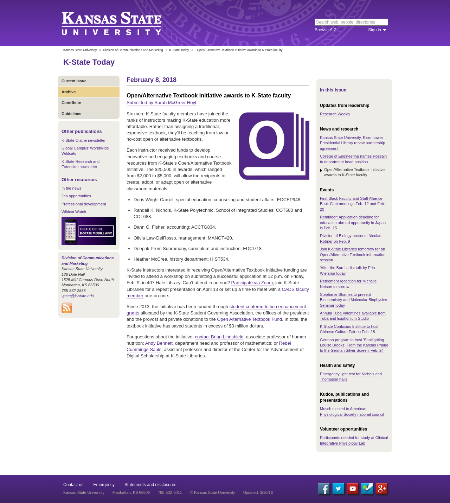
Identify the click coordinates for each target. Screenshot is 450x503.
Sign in (374, 29)
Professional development (84, 204)
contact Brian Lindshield (219, 336)
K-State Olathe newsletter (83, 140)
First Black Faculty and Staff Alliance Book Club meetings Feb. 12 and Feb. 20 (352, 203)
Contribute (71, 103)
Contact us (73, 484)
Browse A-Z (325, 29)
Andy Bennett (159, 343)
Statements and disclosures (150, 484)
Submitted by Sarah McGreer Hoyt (162, 102)
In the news (71, 188)
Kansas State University (120, 23)
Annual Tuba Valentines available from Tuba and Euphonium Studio (353, 315)
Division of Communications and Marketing (133, 50)
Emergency (104, 484)
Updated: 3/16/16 (258, 492)
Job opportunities (76, 196)
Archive (69, 92)
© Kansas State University (212, 492)
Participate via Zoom (252, 282)
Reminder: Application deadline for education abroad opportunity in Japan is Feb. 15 (353, 222)
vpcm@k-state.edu (78, 296)
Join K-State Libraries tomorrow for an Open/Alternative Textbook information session (352, 254)
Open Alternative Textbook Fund (249, 319)
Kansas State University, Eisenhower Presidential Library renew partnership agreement (352, 143)
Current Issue (74, 81)
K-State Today (179, 50)
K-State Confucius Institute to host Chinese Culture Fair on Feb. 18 (349, 329)
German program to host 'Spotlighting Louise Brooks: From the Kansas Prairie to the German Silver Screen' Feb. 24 (354, 345)
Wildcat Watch (74, 212)
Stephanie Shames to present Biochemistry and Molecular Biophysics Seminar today (353, 299)
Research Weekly (335, 114)
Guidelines (71, 114)
